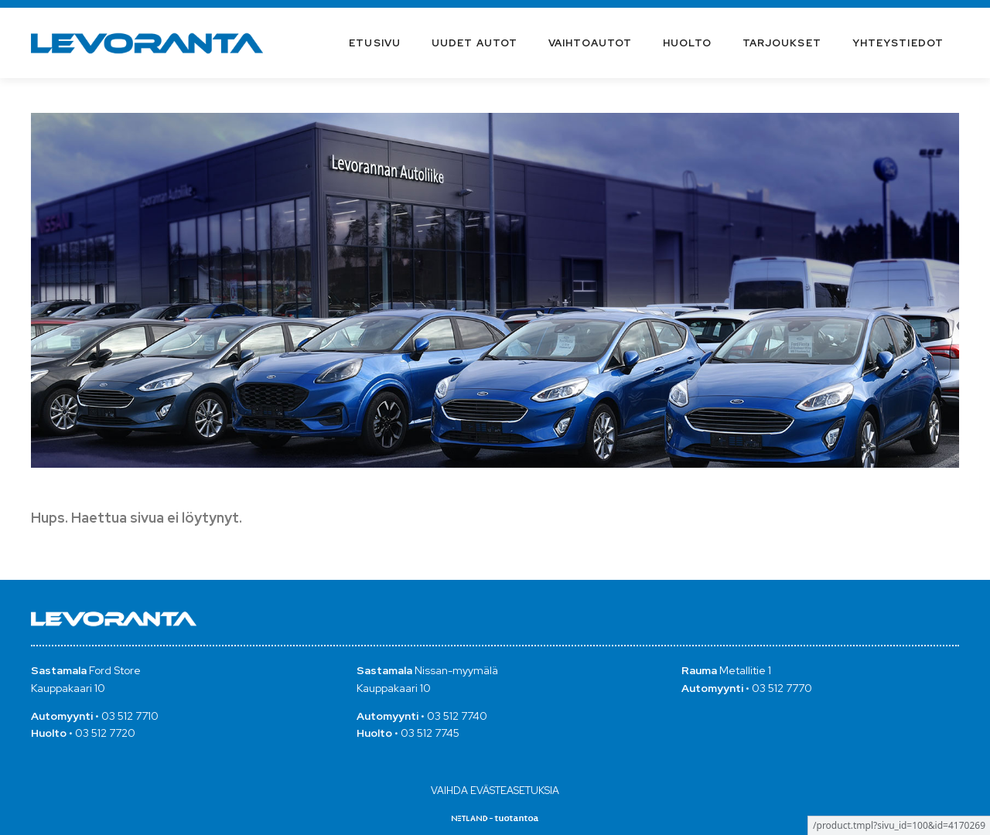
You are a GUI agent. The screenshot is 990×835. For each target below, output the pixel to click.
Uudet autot (474, 42)
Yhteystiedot (898, 42)
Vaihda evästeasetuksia (495, 790)
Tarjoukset (781, 42)
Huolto (687, 42)
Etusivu (375, 42)
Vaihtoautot (590, 42)
